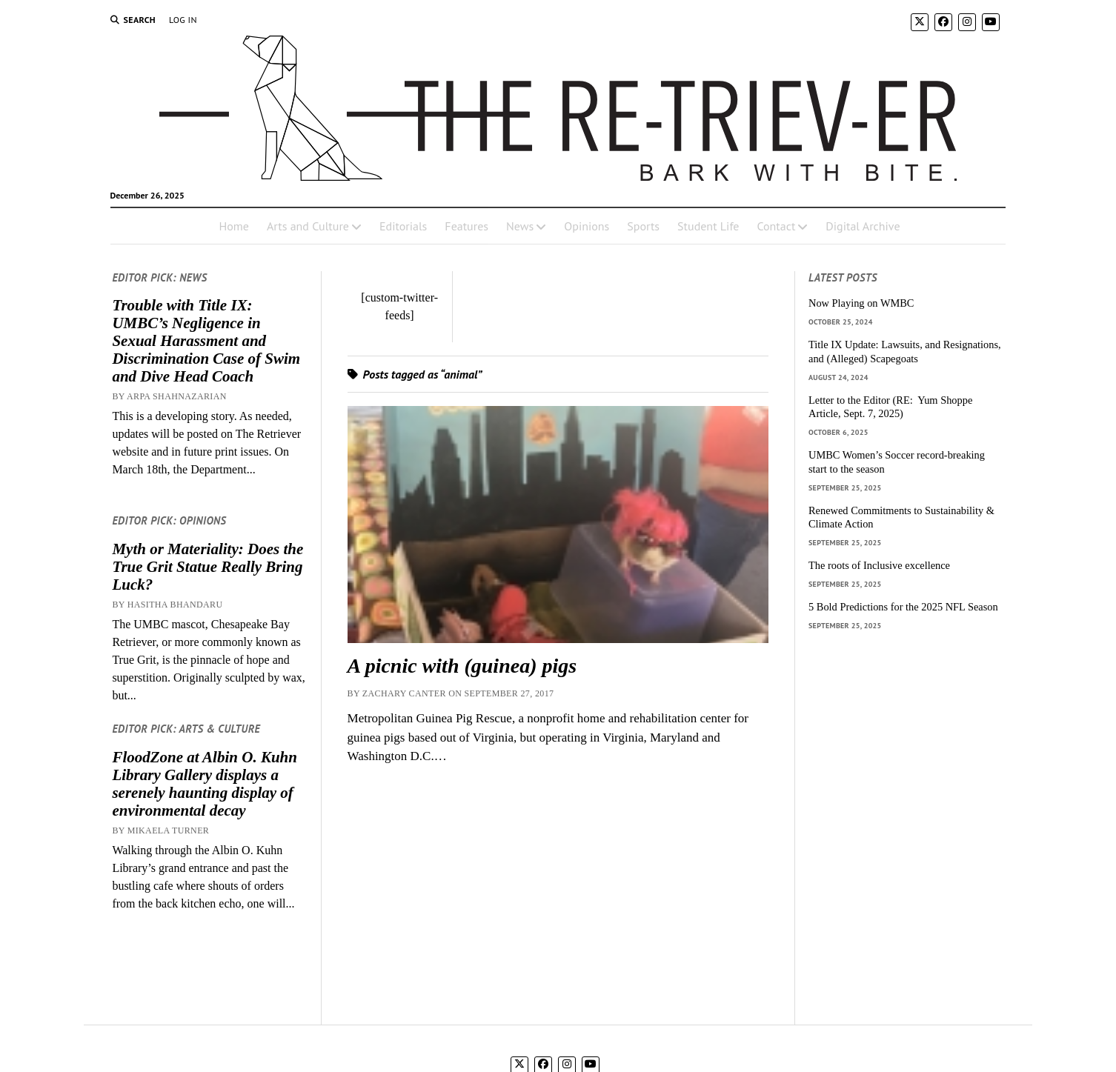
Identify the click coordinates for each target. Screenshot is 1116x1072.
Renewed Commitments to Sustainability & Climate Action (901, 517)
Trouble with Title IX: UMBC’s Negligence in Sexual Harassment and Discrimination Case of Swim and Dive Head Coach (206, 340)
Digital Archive (863, 226)
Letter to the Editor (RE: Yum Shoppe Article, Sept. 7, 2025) (890, 407)
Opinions (586, 226)
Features (466, 226)
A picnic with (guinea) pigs (462, 665)
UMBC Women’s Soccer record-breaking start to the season (896, 462)
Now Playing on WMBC (861, 303)
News (520, 226)
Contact (776, 226)
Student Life (708, 226)
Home (233, 226)
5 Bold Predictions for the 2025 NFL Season (903, 607)
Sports (643, 226)
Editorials (403, 226)
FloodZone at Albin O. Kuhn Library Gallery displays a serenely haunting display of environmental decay (204, 783)
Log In (183, 19)
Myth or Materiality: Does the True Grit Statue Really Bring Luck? (207, 566)
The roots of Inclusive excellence (879, 565)
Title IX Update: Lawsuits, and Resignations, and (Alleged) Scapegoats (904, 351)
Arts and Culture (308, 226)
